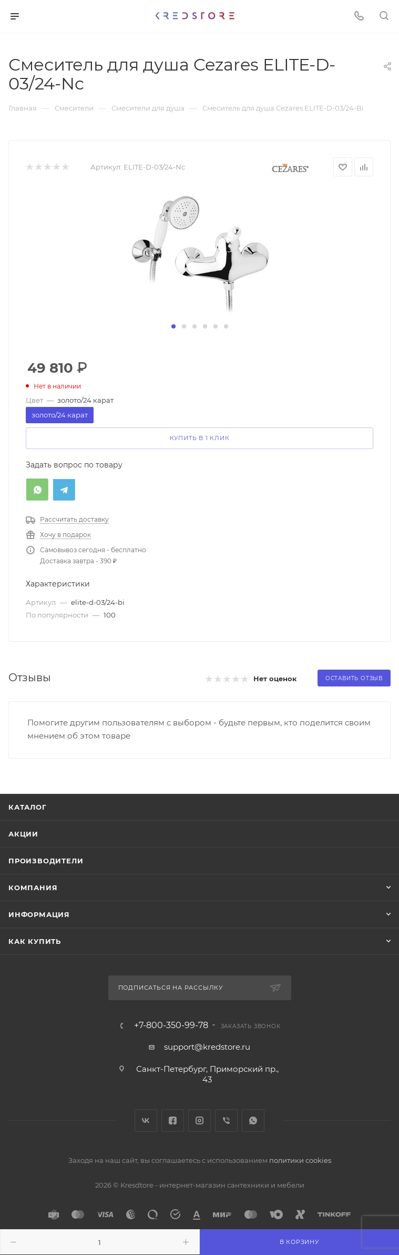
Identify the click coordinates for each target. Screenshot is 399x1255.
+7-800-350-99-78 (171, 1025)
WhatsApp (253, 1120)
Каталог (27, 807)
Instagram (199, 1120)
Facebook (172, 1120)
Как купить (34, 941)
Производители (45, 860)
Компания (32, 887)
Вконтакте (146, 1120)
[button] (173, 326)
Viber (226, 1120)
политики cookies (300, 1160)
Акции (23, 834)
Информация (39, 914)
